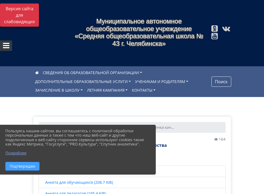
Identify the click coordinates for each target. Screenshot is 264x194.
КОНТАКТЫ (142, 90)
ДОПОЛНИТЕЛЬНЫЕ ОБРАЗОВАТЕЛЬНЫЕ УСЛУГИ (81, 81)
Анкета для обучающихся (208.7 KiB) (78, 182)
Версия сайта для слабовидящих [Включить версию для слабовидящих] (19, 15)
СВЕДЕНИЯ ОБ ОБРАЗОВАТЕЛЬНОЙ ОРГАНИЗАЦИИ (91, 72)
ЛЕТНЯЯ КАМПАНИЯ (106, 90)
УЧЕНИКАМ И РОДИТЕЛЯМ (160, 81)
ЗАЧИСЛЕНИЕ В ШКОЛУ (57, 90)
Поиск (221, 82)
